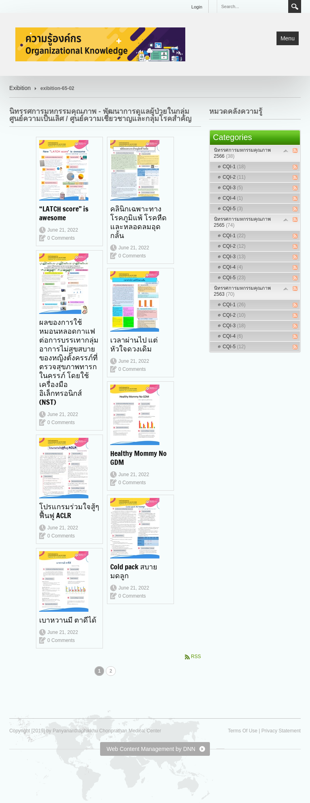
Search (294, 6)
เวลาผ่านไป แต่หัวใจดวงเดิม (134, 344)
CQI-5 (233, 208)
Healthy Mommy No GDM (138, 457)
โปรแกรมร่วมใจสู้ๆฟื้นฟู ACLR (69, 511)
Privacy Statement (281, 731)
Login (196, 6)
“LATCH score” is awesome (63, 213)
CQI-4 (233, 198)
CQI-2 (234, 177)
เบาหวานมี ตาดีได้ (67, 620)
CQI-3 (233, 187)
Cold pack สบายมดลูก (133, 571)
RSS (196, 656)
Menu (288, 38)
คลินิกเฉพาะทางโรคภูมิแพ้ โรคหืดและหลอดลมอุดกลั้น (138, 221)
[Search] (252, 6)
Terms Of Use (242, 731)
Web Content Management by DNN (151, 749)
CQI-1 (234, 166)
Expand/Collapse (286, 150)
